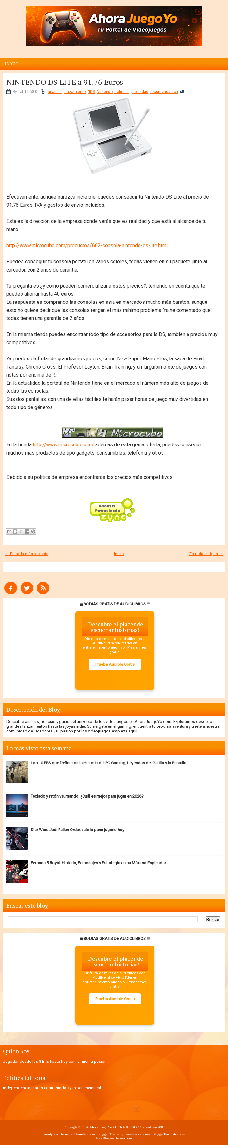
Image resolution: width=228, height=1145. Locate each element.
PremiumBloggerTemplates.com (162, 1134)
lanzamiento (75, 91)
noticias (121, 91)
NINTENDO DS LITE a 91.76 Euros (64, 82)
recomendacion (164, 91)
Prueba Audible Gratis (115, 664)
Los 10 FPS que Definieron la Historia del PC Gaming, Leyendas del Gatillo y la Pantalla (108, 763)
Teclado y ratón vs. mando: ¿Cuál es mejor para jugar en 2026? (87, 796)
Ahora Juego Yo (100, 1127)
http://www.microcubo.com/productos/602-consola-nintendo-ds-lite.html (87, 245)
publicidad (139, 91)
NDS (91, 91)
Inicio (12, 64)
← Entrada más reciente (26, 553)
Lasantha (130, 1134)
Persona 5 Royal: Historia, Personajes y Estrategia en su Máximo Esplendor (98, 862)
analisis (55, 91)
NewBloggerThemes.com (114, 1138)
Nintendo (105, 91)
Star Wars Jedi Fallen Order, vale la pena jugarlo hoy (77, 829)
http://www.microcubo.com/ (63, 445)
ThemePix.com (84, 1134)
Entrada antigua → (206, 553)
